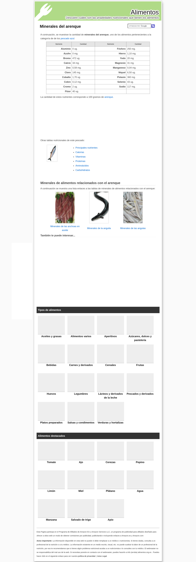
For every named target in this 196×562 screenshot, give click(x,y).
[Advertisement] (98, 118)
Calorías (79, 152)
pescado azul (67, 38)
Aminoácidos (82, 165)
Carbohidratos (82, 170)
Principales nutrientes (86, 147)
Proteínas (80, 161)
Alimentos (145, 12)
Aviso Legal (102, 556)
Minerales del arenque (60, 26)
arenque (108, 97)
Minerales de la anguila (99, 228)
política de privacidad (86, 556)
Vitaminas (80, 156)
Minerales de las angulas (133, 228)
